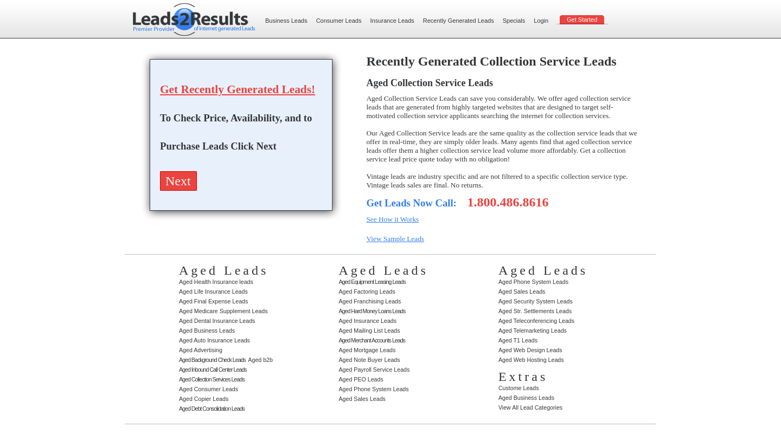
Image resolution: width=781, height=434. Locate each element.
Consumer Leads (339, 20)
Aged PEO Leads (360, 379)
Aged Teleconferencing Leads (536, 321)
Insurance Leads (392, 20)
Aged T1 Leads (517, 340)
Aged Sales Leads (362, 399)
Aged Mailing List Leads (369, 330)
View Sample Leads (395, 239)
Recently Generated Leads (458, 20)
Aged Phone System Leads (373, 389)
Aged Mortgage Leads (366, 350)
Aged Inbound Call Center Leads (213, 369)
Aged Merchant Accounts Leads (371, 340)
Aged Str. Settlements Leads (535, 311)
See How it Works (392, 219)
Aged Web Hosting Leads (531, 360)
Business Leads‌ (286, 20)
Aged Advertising (200, 350)
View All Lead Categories (530, 407)
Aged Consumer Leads (208, 389)
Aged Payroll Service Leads (373, 369)
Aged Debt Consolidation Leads (212, 408)
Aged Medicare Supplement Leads (223, 311)
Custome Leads (518, 388)
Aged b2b (260, 360)
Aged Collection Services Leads (211, 379)
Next (178, 181)
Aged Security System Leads (535, 301)
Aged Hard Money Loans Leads (371, 311)
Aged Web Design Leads (530, 350)
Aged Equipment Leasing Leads (371, 281)
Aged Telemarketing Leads (532, 330)
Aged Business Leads (207, 330)
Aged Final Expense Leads (213, 301)
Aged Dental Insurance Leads (217, 321)
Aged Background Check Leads (212, 360)
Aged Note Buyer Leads (369, 360)
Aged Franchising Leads (369, 301)
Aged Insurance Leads (367, 321)
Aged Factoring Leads (366, 291)
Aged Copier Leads (203, 399)
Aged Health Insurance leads (216, 281)
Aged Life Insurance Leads (213, 291)
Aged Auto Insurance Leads (214, 340)
